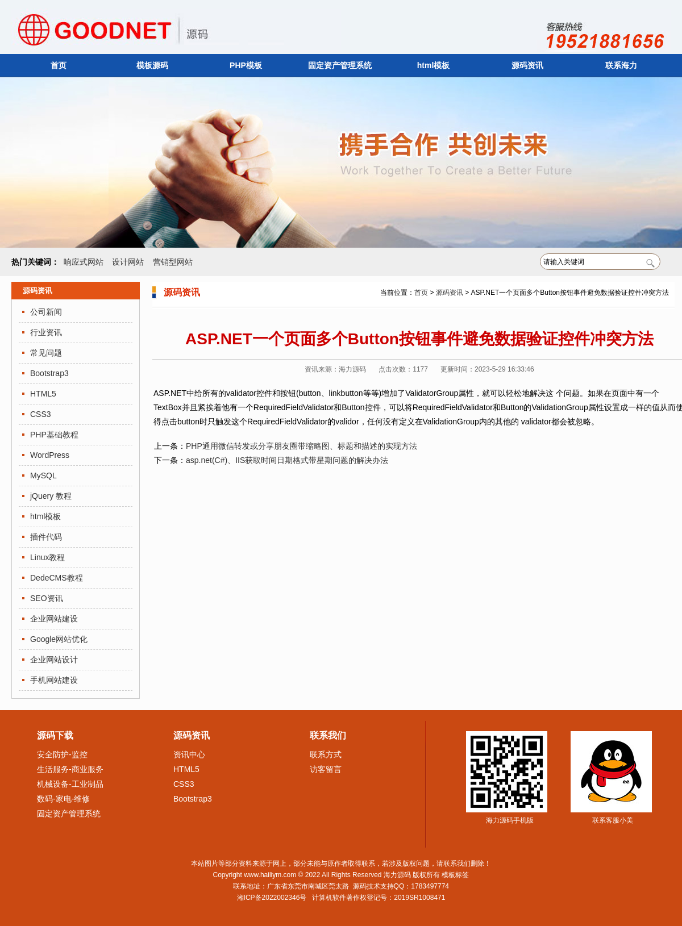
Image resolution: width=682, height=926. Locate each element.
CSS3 (40, 414)
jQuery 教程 (51, 495)
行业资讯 (46, 332)
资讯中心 (189, 754)
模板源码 (152, 65)
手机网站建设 (54, 680)
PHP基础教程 (54, 434)
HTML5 (43, 393)
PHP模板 (246, 65)
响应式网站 (83, 261)
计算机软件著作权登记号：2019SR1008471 (378, 898)
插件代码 (46, 536)
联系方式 (326, 754)
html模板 (433, 65)
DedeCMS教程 (56, 577)
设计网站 (128, 261)
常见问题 (46, 352)
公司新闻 (46, 311)
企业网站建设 (54, 618)
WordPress (49, 455)
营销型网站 (173, 261)
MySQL (43, 475)
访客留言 (326, 769)
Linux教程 (47, 557)
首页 (58, 65)
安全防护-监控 (62, 754)
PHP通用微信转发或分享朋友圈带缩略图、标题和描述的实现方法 (301, 446)
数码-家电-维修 (63, 798)
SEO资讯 (46, 598)
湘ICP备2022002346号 (272, 898)
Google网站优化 (59, 639)
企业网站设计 (54, 659)
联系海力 (621, 65)
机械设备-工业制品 (70, 784)
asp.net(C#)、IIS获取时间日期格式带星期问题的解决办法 (287, 460)
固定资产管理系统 (340, 65)
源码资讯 (527, 65)
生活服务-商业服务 (70, 769)
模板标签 (455, 875)
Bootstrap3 (49, 373)
